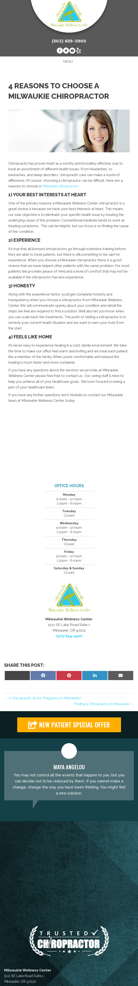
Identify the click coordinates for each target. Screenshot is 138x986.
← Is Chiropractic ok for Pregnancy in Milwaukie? (43, 698)
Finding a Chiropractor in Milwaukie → (104, 704)
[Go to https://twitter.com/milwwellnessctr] (66, 51)
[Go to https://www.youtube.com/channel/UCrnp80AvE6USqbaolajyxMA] (72, 51)
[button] (69, 724)
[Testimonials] (69, 776)
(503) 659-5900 (69, 41)
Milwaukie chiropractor (60, 186)
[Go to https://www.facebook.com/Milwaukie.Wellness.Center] (60, 51)
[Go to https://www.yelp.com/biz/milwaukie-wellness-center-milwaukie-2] (78, 51)
